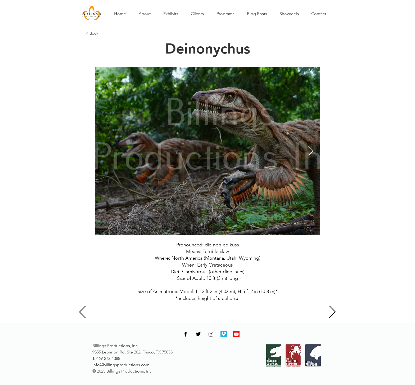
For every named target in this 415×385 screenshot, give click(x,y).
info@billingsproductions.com (121, 364)
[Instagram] (211, 334)
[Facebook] (185, 334)
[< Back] (102, 33)
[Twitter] (198, 334)
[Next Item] (311, 151)
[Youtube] (236, 334)
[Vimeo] (223, 334)
